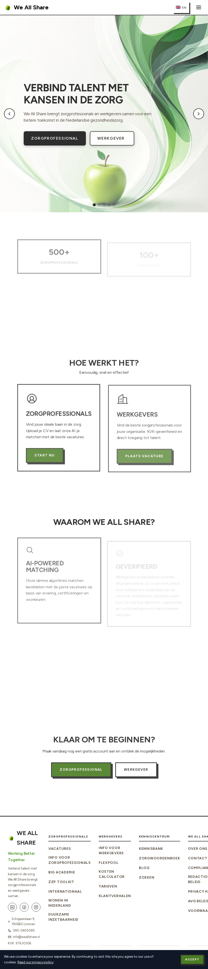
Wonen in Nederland (59, 903)
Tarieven (108, 886)
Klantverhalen (115, 896)
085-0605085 (24, 930)
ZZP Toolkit (61, 882)
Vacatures (59, 849)
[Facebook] (24, 907)
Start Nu (45, 462)
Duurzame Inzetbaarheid (63, 917)
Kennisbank (151, 849)
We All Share (26, 7)
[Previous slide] (9, 113)
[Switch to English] (181, 7)
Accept (192, 959)
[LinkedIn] (12, 907)
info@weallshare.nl (26, 937)
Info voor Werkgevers (111, 850)
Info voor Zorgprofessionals (69, 860)
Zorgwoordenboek (159, 858)
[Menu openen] (198, 7)
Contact (198, 858)
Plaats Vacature (144, 464)
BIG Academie (61, 872)
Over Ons (198, 849)
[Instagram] (36, 907)
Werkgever (111, 138)
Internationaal (65, 891)
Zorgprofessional (54, 138)
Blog (144, 868)
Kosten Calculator (112, 874)
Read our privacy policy (36, 962)
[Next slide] (198, 113)
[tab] (94, 204)
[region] (104, 113)
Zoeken (146, 877)
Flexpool (109, 863)
